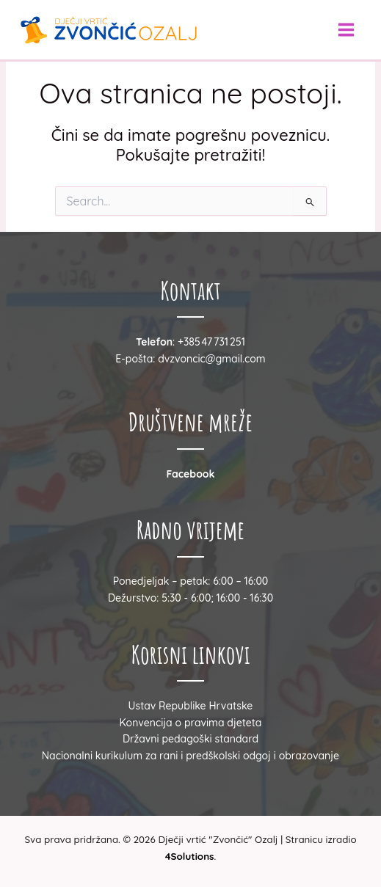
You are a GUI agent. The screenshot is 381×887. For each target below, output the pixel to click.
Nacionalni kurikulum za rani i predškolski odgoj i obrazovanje (190, 755)
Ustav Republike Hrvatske (190, 705)
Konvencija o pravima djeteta (191, 722)
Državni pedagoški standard (190, 738)
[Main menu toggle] (346, 29)
